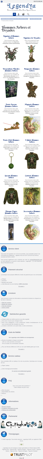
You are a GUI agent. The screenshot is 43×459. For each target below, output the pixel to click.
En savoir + (21, 286)
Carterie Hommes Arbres (32, 176)
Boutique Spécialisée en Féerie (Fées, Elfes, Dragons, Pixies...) (14, 18)
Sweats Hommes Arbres (11, 176)
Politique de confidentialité (8, 410)
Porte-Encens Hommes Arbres (11, 105)
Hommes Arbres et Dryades (7, 20)
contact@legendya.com (36, 259)
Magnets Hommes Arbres (32, 105)
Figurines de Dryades (31, 38)
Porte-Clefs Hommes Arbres (11, 141)
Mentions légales (6, 406)
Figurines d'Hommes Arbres (11, 37)
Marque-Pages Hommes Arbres (11, 212)
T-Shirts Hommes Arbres (32, 141)
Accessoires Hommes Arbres (32, 212)
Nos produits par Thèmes (36, 18)
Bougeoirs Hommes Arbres (32, 70)
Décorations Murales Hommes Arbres (11, 70)
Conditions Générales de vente (10, 408)
